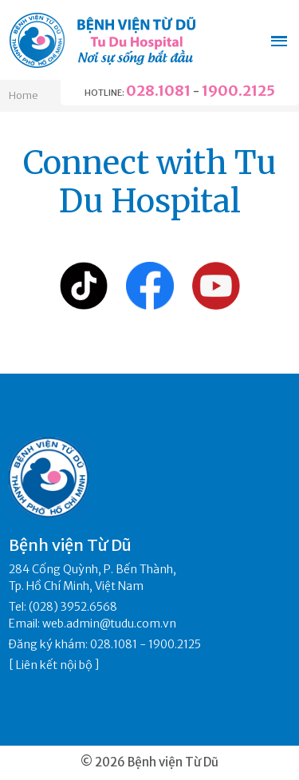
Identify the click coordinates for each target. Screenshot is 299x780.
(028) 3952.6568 (73, 607)
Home (23, 95)
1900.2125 (238, 90)
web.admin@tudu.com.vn (109, 623)
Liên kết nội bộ (54, 665)
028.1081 (158, 90)
